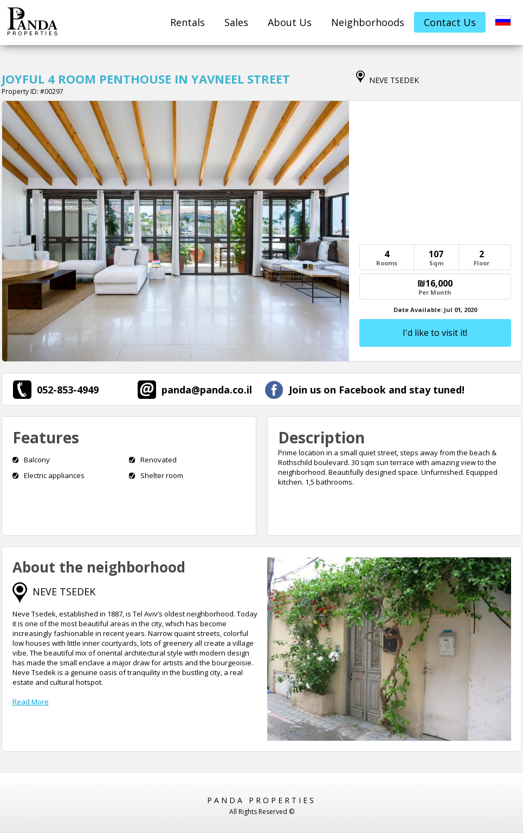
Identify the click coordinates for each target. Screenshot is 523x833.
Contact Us (450, 22)
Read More (30, 702)
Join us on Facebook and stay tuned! (364, 389)
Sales (236, 22)
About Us (290, 22)
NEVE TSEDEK (64, 591)
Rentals (187, 22)
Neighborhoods (367, 22)
